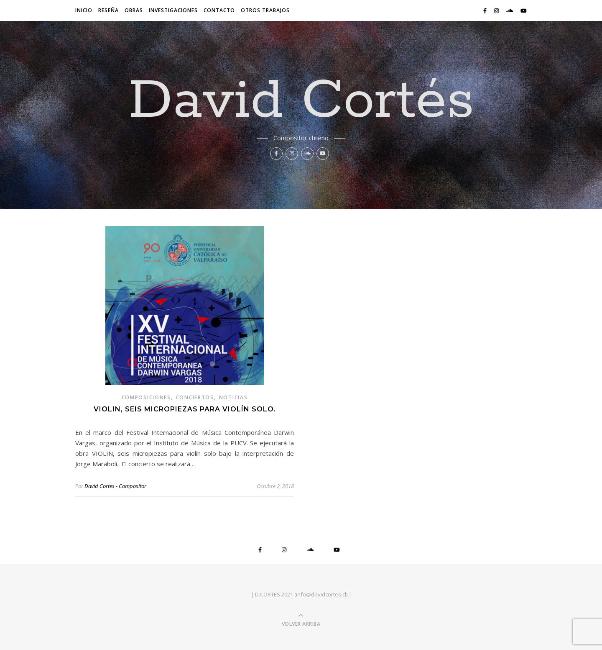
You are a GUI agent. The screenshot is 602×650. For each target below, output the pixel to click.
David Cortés (301, 101)
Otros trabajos (265, 10)
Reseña (108, 10)
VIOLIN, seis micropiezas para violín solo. (185, 409)
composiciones (146, 397)
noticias (233, 397)
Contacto (219, 10)
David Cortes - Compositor (115, 486)
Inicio (83, 10)
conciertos (195, 397)
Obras (134, 10)
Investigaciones (173, 10)
